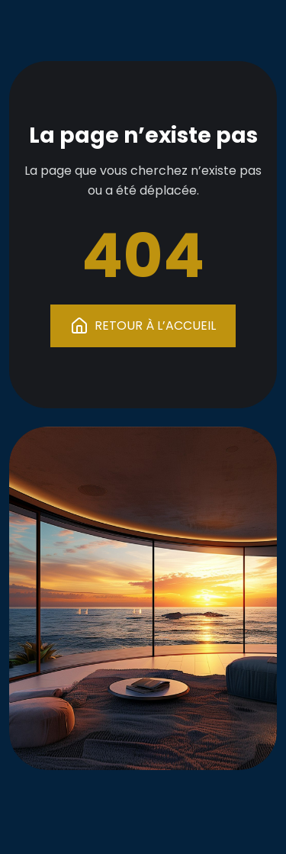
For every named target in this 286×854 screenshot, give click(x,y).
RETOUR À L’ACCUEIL (143, 326)
